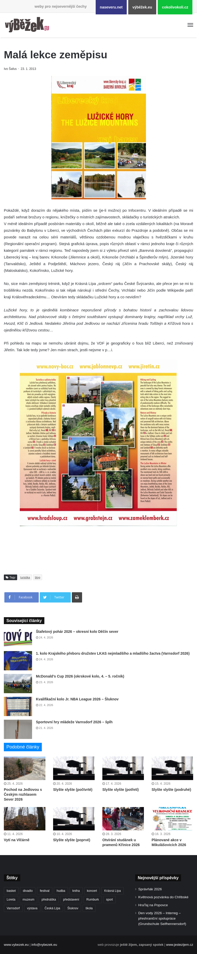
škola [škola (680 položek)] (89, 908)
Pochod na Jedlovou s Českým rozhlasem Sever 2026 (23, 794)
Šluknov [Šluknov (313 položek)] (72, 908)
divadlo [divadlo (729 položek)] (28, 891)
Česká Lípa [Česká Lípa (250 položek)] (52, 908)
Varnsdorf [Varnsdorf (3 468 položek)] (13, 908)
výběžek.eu (142, 7)
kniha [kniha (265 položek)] (76, 891)
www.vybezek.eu (16, 945)
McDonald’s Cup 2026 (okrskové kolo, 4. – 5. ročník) (80, 676)
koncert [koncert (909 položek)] (92, 891)
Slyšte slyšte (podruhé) (171, 790)
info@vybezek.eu (44, 945)
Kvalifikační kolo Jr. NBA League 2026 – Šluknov (77, 699)
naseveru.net (111, 7)
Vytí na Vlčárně (16, 840)
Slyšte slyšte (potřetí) (120, 790)
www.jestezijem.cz (179, 945)
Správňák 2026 (150, 889)
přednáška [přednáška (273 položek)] (49, 899)
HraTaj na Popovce (153, 905)
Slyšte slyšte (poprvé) (71, 840)
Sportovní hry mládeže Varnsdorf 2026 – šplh (74, 722)
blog (37, 577)
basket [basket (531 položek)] (11, 891)
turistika (25, 577)
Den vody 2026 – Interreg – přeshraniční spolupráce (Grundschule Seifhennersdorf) (162, 918)
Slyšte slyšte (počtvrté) (72, 790)
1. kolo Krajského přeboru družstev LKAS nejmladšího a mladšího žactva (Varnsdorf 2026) (113, 653)
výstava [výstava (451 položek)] (32, 908)
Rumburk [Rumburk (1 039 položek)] (92, 899)
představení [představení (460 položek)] (71, 899)
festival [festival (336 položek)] (44, 891)
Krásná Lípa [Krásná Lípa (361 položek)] (112, 891)
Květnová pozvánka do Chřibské (163, 897)
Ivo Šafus (10, 69)
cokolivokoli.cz (175, 7)
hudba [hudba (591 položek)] (61, 891)
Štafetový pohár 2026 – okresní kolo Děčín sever (77, 631)
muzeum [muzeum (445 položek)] (28, 899)
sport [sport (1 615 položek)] (109, 899)
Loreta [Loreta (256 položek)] (11, 899)
